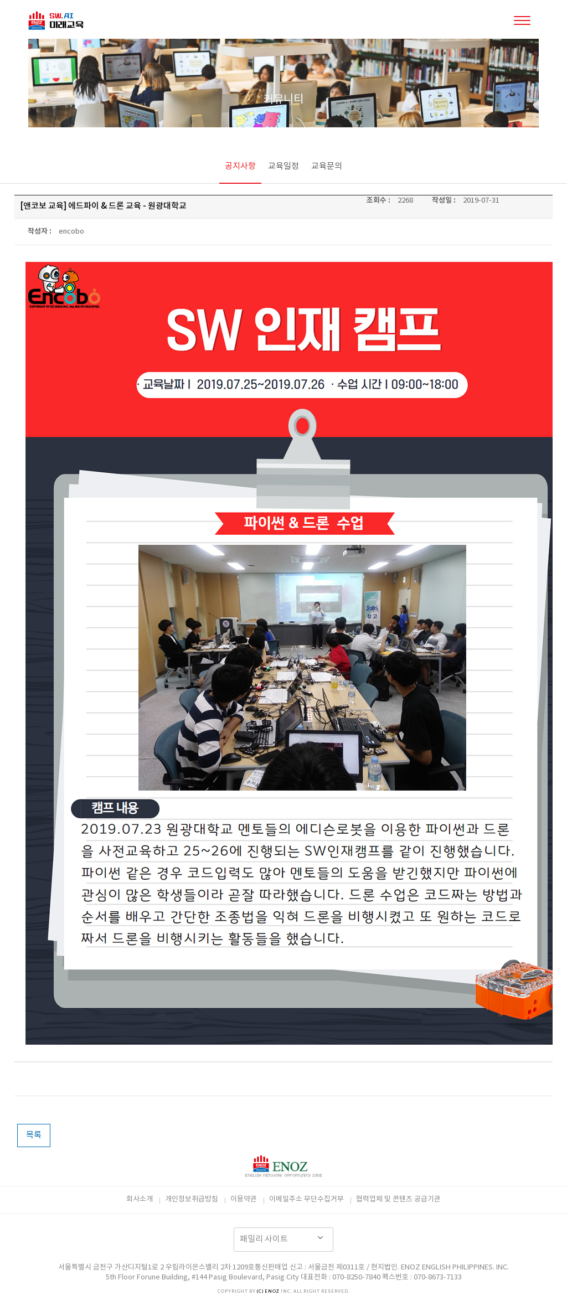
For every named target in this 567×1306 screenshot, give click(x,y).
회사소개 (139, 1199)
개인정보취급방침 (191, 1199)
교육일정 (283, 166)
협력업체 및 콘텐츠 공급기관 (398, 1199)
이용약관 (243, 1199)
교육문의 (326, 166)
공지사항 (240, 166)
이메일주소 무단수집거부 (306, 1199)
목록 (34, 1135)
